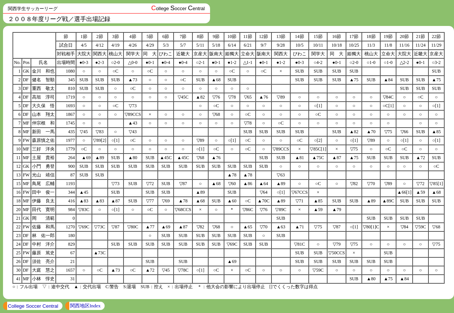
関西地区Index (85, 305)
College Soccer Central (33, 306)
